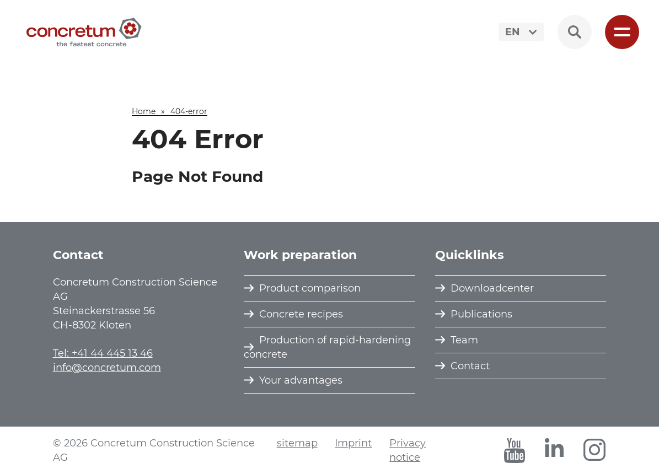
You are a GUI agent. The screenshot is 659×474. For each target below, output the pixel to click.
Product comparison (310, 288)
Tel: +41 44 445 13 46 (103, 353)
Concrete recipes (301, 314)
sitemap (297, 443)
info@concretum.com (107, 368)
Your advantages (300, 380)
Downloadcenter (492, 288)
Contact (470, 366)
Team (464, 340)
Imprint (353, 443)
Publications (481, 314)
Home (144, 111)
